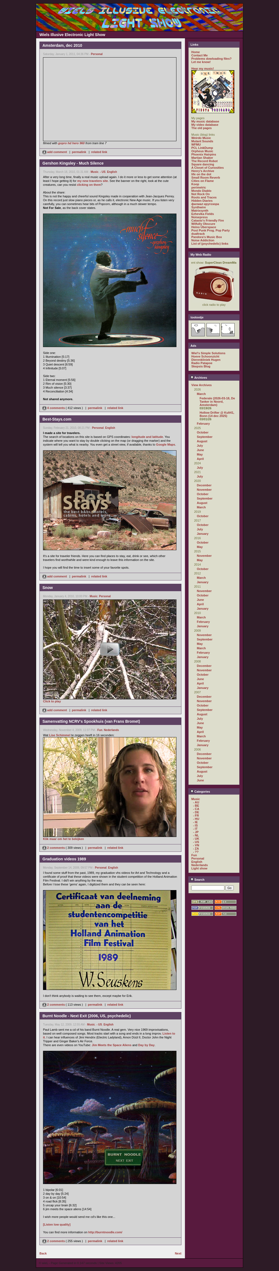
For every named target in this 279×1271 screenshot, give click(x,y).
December (204, 485)
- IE (195, 822)
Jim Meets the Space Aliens (112, 1045)
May (200, 454)
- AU (196, 802)
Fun (99, 730)
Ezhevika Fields (202, 214)
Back (43, 1253)
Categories (200, 791)
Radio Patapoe (201, 363)
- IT (195, 828)
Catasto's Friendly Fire (207, 220)
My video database (204, 124)
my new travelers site (92, 180)
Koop (195, 184)
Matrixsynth (199, 210)
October (202, 432)
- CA (196, 809)
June (200, 450)
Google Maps (165, 444)
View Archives (201, 385)
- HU (196, 818)
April (200, 458)
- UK (196, 838)
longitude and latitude (147, 436)
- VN (196, 845)
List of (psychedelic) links (209, 243)
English (112, 171)
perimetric (198, 187)
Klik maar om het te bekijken (63, 839)
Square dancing (202, 164)
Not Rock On (200, 194)
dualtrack (198, 233)
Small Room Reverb (205, 177)
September (205, 436)
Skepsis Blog (200, 366)
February (203, 423)
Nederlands (111, 730)
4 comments (54, 408)
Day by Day (146, 1045)
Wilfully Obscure (203, 223)
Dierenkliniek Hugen (206, 359)
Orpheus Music (202, 151)
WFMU (196, 144)
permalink (79, 152)
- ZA (196, 848)
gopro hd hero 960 (71, 143)
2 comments (54, 847)
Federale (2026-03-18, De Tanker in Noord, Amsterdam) (217, 402)
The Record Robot (204, 161)
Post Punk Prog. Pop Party (210, 230)
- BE (196, 805)
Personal (97, 54)
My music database (205, 121)
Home (195, 52)
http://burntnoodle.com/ (105, 1232)
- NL (196, 835)
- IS (195, 825)
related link (99, 152)
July (200, 445)
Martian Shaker (202, 157)
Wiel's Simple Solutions (208, 353)
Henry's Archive (202, 171)
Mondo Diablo (201, 190)
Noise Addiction (202, 240)
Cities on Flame (202, 180)
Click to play (52, 701)
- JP (195, 832)
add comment (55, 152)
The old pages (201, 128)
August (202, 441)
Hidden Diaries (202, 200)
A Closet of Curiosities (207, 167)
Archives (199, 377)
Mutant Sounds (202, 141)
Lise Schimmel (59, 735)
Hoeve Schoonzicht (205, 356)
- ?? (195, 851)
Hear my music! (202, 68)
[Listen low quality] (57, 1224)
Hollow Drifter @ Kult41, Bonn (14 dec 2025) (217, 414)
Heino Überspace (203, 227)
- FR (196, 815)
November (204, 489)
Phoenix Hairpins (203, 154)
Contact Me (199, 55)
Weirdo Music (201, 138)
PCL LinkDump (202, 147)
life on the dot (201, 174)
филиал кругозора (205, 204)
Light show (199, 868)
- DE (196, 812)
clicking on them (89, 184)
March (201, 394)
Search (198, 879)
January (202, 533)
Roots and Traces (204, 197)
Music (94, 171)
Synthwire (198, 207)
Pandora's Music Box (206, 237)
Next (178, 1253)
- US (103, 171)
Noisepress (199, 217)
